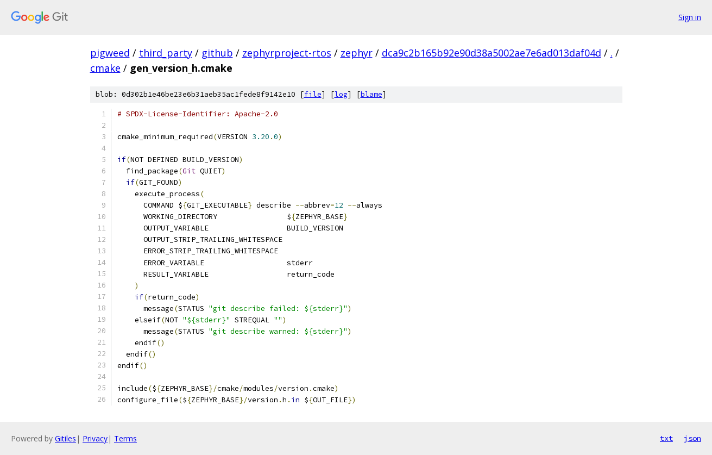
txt (666, 438)
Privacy (95, 438)
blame (371, 94)
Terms (125, 438)
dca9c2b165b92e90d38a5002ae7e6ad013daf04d (491, 52)
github (217, 52)
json (692, 438)
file (313, 94)
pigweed (110, 52)
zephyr (357, 52)
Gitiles (65, 438)
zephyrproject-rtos (286, 52)
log (341, 94)
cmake (105, 67)
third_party (165, 52)
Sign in (689, 17)
